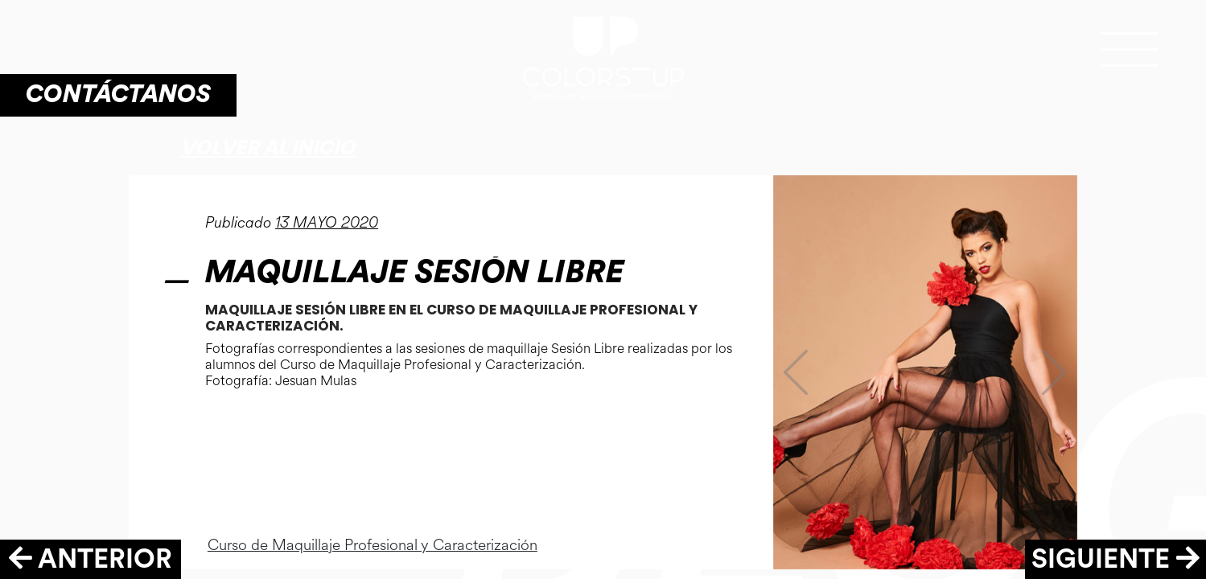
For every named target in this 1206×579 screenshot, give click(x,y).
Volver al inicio (267, 147)
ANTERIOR (91, 559)
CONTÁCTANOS (118, 94)
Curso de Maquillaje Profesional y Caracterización (372, 545)
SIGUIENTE (1115, 559)
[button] (796, 372)
